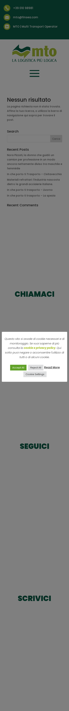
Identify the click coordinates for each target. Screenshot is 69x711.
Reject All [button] (35, 367)
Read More (52, 367)
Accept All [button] (18, 367)
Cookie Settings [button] (35, 374)
